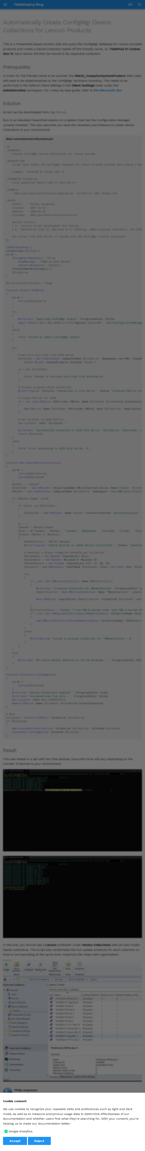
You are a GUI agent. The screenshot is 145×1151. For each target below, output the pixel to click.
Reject (39, 1141)
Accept (15, 1141)
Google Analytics (20, 1131)
